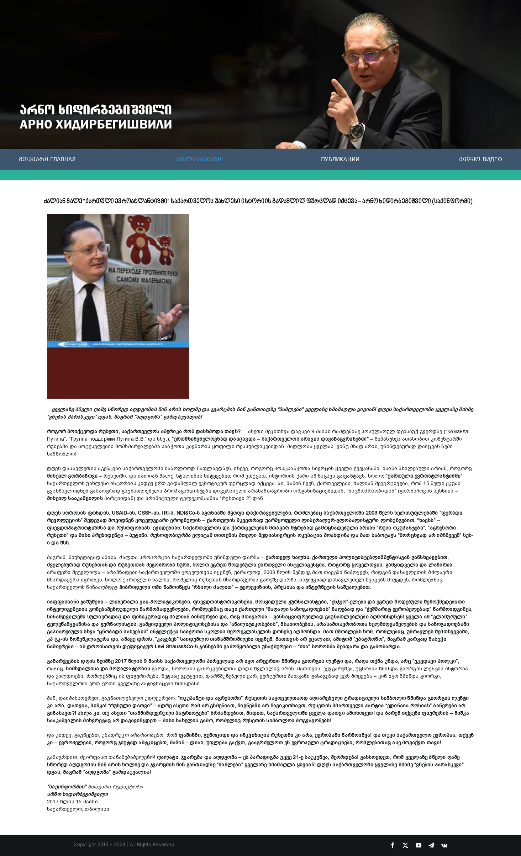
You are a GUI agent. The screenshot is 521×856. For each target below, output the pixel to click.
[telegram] (431, 845)
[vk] (444, 845)
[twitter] (405, 845)
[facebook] (392, 845)
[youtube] (418, 845)
